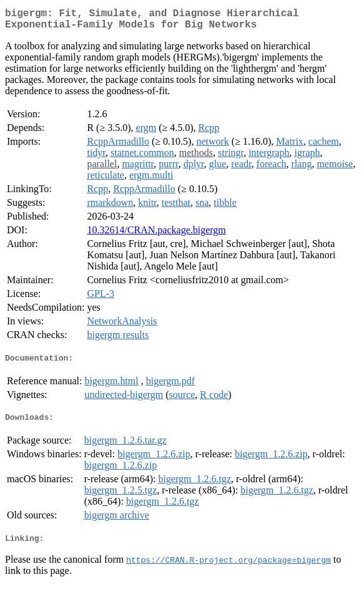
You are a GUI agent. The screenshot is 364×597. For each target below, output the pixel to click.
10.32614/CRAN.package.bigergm (156, 235)
